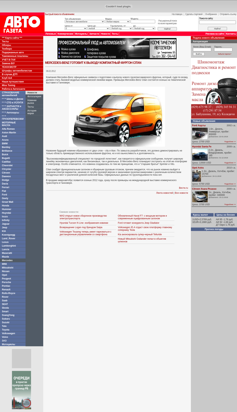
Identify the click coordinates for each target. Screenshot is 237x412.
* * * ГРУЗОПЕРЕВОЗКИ (13, 117)
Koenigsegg (8, 234)
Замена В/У (8, 63)
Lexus (5, 242)
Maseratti (7, 253)
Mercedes (7, 260)
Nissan (5, 271)
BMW (5, 143)
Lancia (5, 249)
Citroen (6, 172)
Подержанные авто (13, 52)
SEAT (5, 304)
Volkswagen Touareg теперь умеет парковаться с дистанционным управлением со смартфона (85, 233)
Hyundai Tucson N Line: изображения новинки (84, 223)
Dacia (5, 183)
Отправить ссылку (228, 14)
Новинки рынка (31, 101)
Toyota (5, 329)
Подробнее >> (230, 142)
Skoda (5, 308)
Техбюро (7, 48)
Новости (105, 33)
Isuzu (5, 216)
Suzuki (5, 322)
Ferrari (5, 187)
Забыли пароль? (224, 54)
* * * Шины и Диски (12, 99)
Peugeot (6, 278)
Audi (4, 136)
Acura (5, 140)
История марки (31, 112)
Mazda (5, 256)
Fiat (4, 191)
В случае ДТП (9, 74)
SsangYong (8, 315)
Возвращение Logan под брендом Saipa (81, 227)
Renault (6, 289)
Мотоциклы (81, 33)
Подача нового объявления (209, 38)
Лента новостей (164, 193)
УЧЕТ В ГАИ (8, 59)
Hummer (6, 209)
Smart (5, 311)
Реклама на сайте (215, 33)
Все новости (181, 193)
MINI (4, 264)
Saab (4, 300)
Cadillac (6, 161)
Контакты (231, 33)
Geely (5, 198)
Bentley (6, 147)
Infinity (5, 220)
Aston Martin (9, 132)
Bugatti (6, 158)
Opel (4, 275)
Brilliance (7, 151)
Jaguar (5, 224)
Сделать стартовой (193, 14)
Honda (5, 205)
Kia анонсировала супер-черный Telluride (140, 234)
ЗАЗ (4, 340)
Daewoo (6, 176)
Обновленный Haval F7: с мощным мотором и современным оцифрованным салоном (142, 217)
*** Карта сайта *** (12, 38)
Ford (4, 194)
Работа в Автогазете (13, 89)
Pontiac (6, 286)
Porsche (6, 282)
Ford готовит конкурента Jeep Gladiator (138, 223)
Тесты (115, 33)
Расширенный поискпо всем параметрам (167, 22)
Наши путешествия (13, 81)
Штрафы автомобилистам (17, 70)
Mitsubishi (7, 267)
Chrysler (6, 169)
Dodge (5, 180)
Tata (4, 326)
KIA (4, 231)
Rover (5, 297)
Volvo (5, 337)
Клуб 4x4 (7, 78)
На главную (177, 14)
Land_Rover (8, 238)
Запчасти (94, 33)
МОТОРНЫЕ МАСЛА (9, 124)
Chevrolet (7, 165)
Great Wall (7, 202)
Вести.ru (183, 188)
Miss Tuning (8, 85)
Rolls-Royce (8, 293)
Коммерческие (65, 33)
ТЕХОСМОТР (9, 67)
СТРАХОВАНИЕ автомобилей (10, 94)
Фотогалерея (34, 96)
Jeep (4, 227)
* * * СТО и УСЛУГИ (12, 102)
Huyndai (6, 213)
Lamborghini (9, 245)
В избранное (211, 14)
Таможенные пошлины (15, 56)
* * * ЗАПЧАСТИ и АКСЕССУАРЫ (11, 107)
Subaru (6, 318)
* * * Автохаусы (10, 112)
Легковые (50, 33)
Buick (5, 154)
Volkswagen (8, 333)
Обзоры (6, 45)
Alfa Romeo (8, 129)
